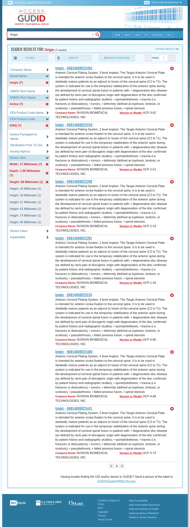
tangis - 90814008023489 (73, 352)
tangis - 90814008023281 (73, 238)
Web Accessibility (138, 500)
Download (157, 34)
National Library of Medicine (33, 2)
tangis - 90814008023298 (73, 181)
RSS (100, 508)
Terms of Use (105, 519)
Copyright (103, 512)
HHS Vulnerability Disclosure (144, 504)
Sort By (73, 58)
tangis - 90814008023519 (73, 295)
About (127, 34)
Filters (29, 58)
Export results (165, 49)
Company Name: (65, 113)
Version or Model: (130, 113)
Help (169, 34)
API (146, 34)
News (137, 34)
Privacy (102, 515)
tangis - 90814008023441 (73, 408)
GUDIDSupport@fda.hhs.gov (116, 481)
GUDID (31, 17)
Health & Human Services (143, 517)
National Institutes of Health (143, 509)
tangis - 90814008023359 (73, 125)
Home (117, 34)
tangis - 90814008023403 (73, 68)
